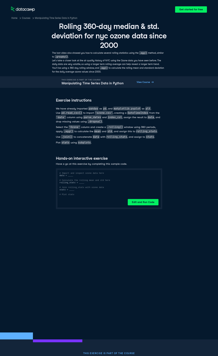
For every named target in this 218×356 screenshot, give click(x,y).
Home (14, 18)
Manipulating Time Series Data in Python (56, 18)
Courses (26, 18)
